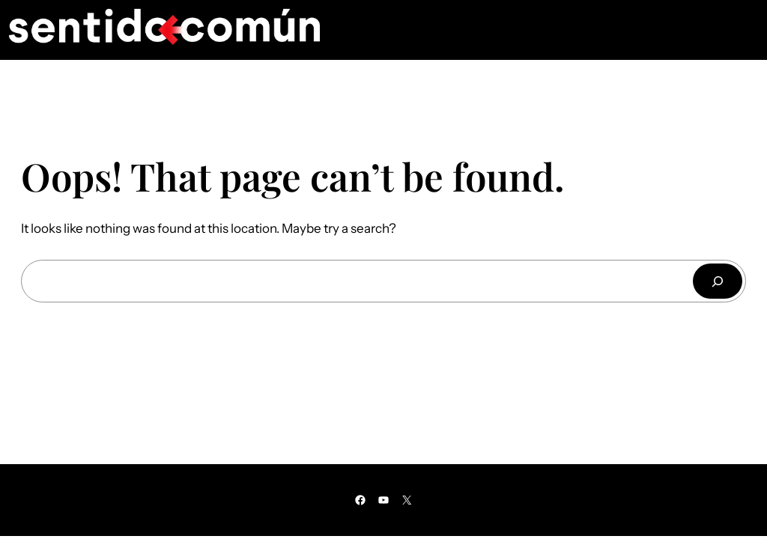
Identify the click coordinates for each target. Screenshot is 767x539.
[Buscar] (717, 281)
